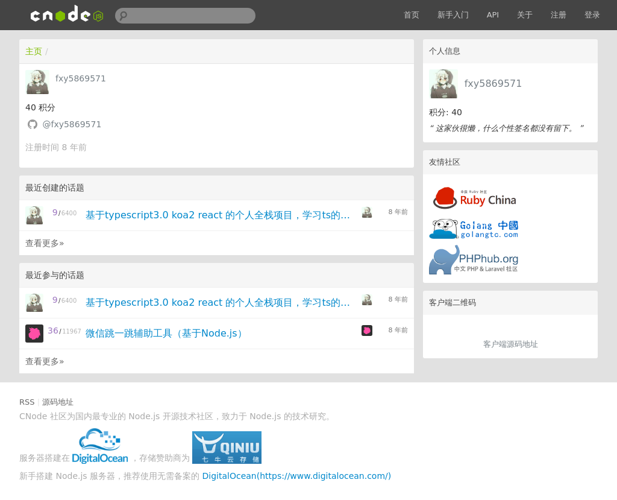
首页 (411, 14)
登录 (592, 14)
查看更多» (44, 243)
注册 (558, 14)
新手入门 (453, 14)
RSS (27, 402)
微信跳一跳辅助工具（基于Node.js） (166, 333)
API (493, 14)
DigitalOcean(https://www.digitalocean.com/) (297, 476)
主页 (33, 51)
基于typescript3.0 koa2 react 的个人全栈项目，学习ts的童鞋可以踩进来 (220, 215)
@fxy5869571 (71, 124)
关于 (525, 14)
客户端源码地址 (510, 344)
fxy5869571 (493, 83)
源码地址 (58, 402)
